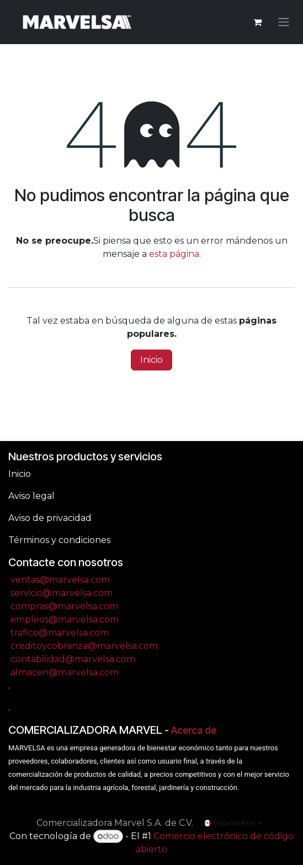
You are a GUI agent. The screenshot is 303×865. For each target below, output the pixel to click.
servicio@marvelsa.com (61, 593)
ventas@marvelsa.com (60, 579)
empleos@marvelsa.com (64, 619)
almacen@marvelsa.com (64, 672)
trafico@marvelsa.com (59, 632)
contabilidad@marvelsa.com (72, 659)
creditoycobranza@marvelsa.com (84, 646)
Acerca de (193, 730)
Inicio (151, 359)
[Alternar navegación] (284, 22)
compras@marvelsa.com (64, 606)
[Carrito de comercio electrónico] (257, 22)
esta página (174, 254)
